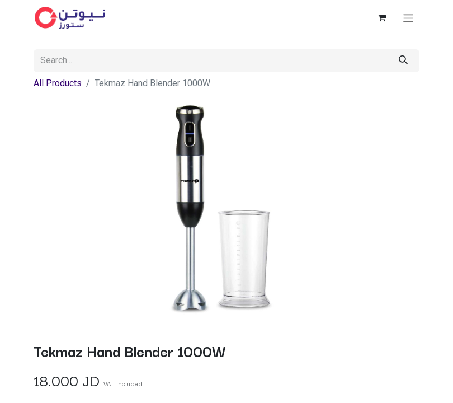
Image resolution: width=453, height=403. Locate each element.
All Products (58, 83)
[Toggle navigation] (408, 17)
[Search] (403, 60)
